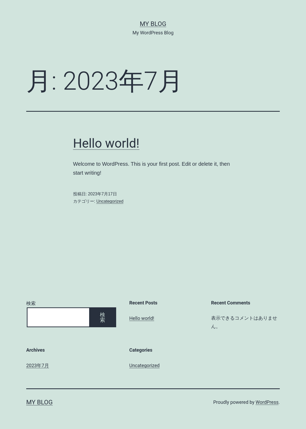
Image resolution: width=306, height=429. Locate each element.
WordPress (267, 402)
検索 (31, 303)
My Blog (153, 24)
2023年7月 (37, 365)
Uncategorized (109, 201)
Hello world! (106, 143)
